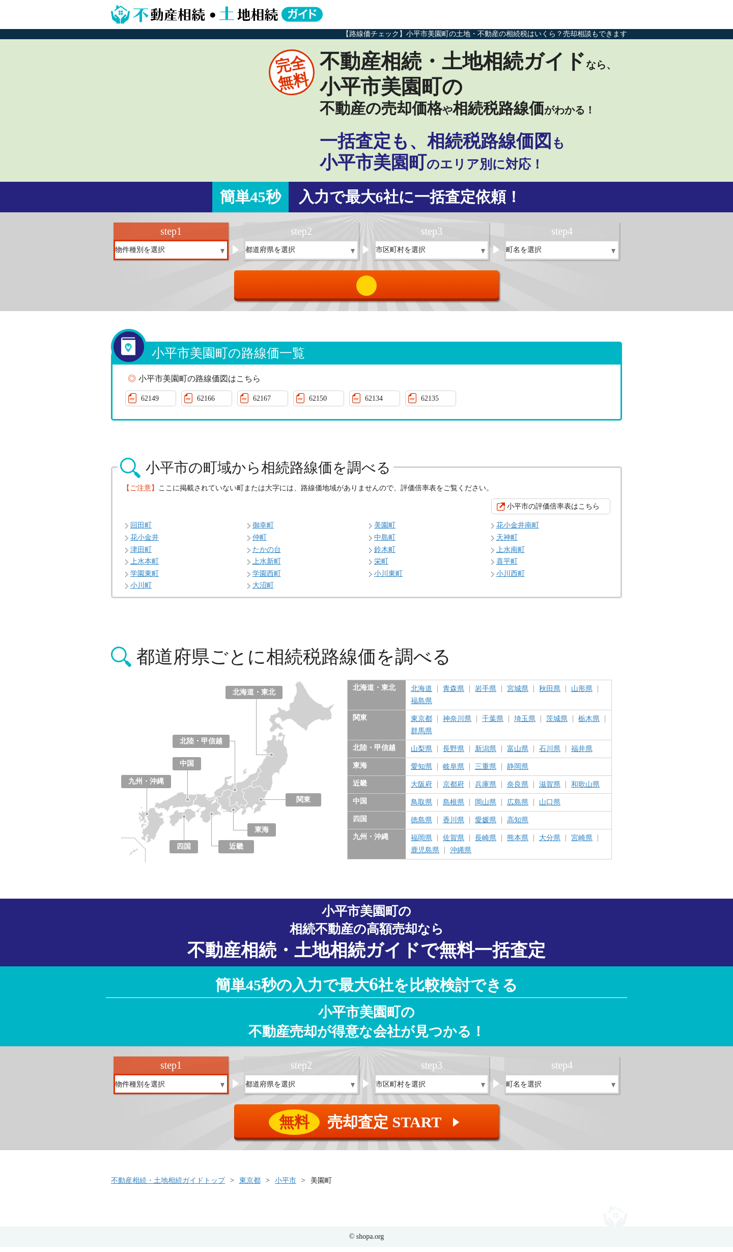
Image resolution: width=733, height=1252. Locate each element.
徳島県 (421, 825)
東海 (262, 835)
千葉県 (492, 724)
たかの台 (266, 555)
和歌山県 (585, 789)
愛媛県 (485, 825)
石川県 (549, 754)
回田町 (141, 530)
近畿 (236, 851)
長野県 (453, 754)
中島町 (385, 542)
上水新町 (266, 566)
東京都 (421, 724)
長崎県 (485, 843)
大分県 (549, 843)
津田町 (141, 555)
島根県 (453, 807)
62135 (430, 403)
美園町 (385, 530)
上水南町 (510, 555)
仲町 (259, 542)
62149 (150, 403)
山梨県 (421, 754)
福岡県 (421, 843)
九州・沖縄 (146, 786)
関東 (303, 805)
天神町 (507, 542)
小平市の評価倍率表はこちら (553, 511)
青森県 (453, 694)
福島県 (421, 706)
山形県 (582, 694)
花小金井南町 (517, 530)
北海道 (421, 694)
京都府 (453, 789)
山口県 (549, 807)
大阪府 (421, 789)
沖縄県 (460, 855)
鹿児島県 (425, 855)
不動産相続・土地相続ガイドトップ (168, 1185)
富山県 (517, 754)
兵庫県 (485, 789)
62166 (206, 403)
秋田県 (549, 694)
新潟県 (485, 754)
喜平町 (507, 566)
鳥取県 (421, 807)
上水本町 (144, 566)
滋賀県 (549, 789)
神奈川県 (457, 724)
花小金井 (144, 542)
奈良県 (517, 789)
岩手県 (485, 694)
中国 (187, 768)
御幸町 (263, 530)
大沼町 (263, 590)
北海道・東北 (254, 697)
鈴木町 (385, 555)
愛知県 (421, 771)
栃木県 (589, 724)
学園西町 (266, 578)
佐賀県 (453, 843)
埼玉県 (524, 724)
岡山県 (485, 807)
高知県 (517, 825)
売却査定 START (367, 288)
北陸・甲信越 (201, 746)
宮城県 (517, 694)
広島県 (517, 807)
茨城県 (557, 724)
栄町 (381, 566)
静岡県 (517, 771)
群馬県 (421, 736)
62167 (262, 403)
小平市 (285, 1185)
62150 (318, 403)
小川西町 (510, 578)
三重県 (485, 771)
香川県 (453, 825)
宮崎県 (582, 843)
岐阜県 (453, 771)
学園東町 (144, 578)
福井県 (582, 754)
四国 (184, 851)
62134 (374, 403)
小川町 (141, 590)
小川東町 (388, 578)
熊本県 (517, 843)
